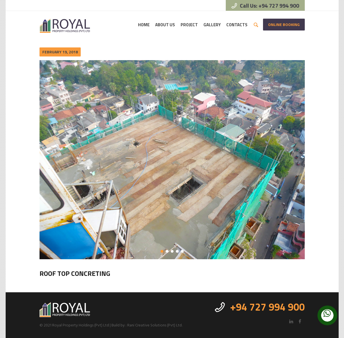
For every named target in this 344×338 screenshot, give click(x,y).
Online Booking (284, 24)
